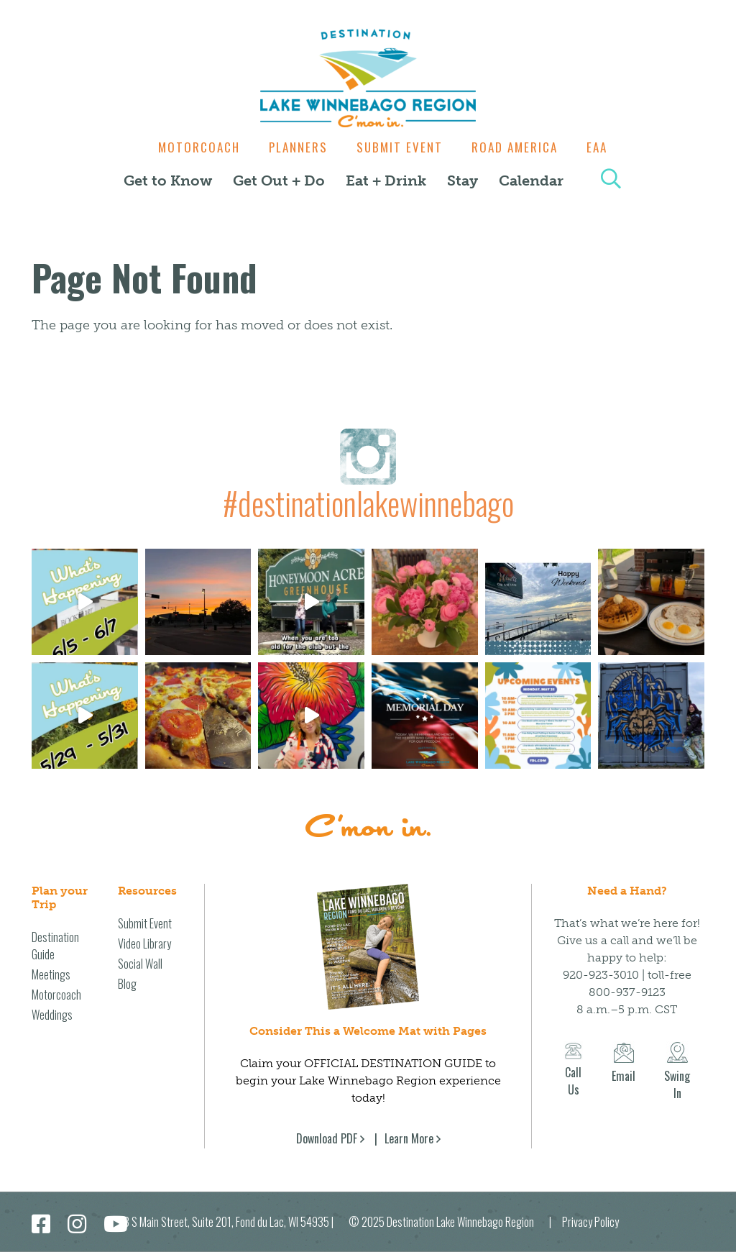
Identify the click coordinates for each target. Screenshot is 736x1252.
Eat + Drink (386, 180)
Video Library (144, 943)
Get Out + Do (279, 180)
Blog (127, 983)
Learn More (409, 1138)
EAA (604, 147)
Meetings (51, 974)
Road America (518, 147)
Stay (462, 180)
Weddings (52, 1014)
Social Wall (140, 963)
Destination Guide (55, 945)
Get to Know (168, 180)
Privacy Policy (590, 1221)
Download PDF (326, 1138)
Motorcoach (192, 147)
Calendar (531, 180)
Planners (294, 147)
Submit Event (399, 147)
